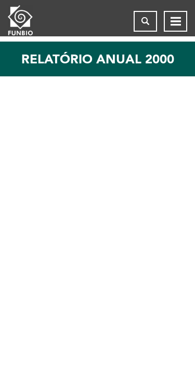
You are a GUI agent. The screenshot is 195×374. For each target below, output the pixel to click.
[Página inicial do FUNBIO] (28, 21)
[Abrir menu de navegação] (175, 21)
